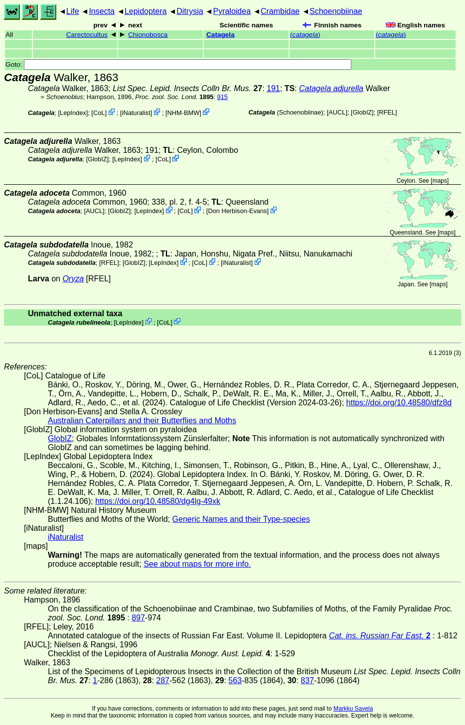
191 (273, 88)
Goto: (178, 64)
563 (235, 680)
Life (72, 11)
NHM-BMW (183, 113)
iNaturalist (136, 113)
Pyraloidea (232, 11)
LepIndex (73, 113)
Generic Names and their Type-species (241, 519)
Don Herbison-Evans (237, 211)
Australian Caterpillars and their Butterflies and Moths (142, 420)
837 (307, 680)
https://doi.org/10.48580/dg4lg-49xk (157, 501)
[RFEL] (387, 112)
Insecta (102, 11)
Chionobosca (147, 34)
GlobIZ (362, 112)
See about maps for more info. (197, 564)
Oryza (73, 278)
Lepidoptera (146, 11)
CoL (99, 113)
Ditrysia (189, 11)
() (305, 34)
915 (222, 97)
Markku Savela (353, 708)
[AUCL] (337, 112)
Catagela (220, 34)
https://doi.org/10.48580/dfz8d (399, 402)
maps (440, 180)
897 (138, 617)
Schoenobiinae (336, 11)
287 (162, 680)
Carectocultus (87, 34)
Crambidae (280, 11)
